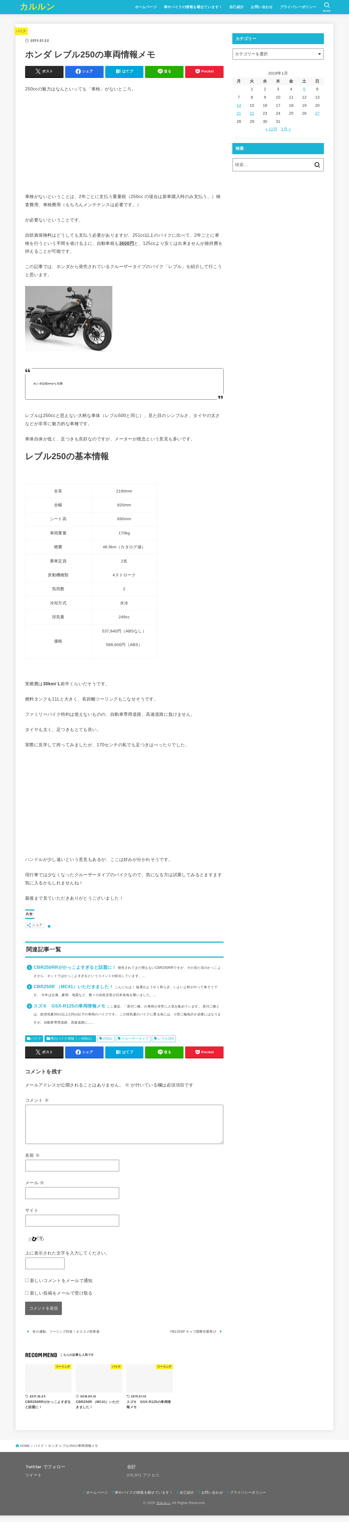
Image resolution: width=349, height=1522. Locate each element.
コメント (37, 1100)
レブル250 (166, 1038)
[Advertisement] (124, 139)
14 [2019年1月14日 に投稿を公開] (239, 105)
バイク (21, 31)
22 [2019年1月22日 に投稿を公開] (252, 113)
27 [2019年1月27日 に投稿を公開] (317, 113)
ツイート (33, 1482)
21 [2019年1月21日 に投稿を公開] (239, 113)
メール (34, 1189)
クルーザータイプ (135, 1038)
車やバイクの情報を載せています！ (193, 7)
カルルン (37, 6)
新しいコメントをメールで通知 (61, 1286)
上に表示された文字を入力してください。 (67, 1259)
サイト (31, 1216)
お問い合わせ (262, 7)
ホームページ (146, 7)
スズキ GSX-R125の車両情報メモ (69, 1005)
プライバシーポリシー (298, 7)
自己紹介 (236, 7)
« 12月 (271, 129)
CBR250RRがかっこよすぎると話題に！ (75, 967)
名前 (32, 1161)
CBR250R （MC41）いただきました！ (73, 986)
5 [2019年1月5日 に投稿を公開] (304, 89)
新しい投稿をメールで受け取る (61, 1299)
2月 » (286, 129)
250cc (108, 1038)
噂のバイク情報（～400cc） (72, 1038)
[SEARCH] (326, 7)
